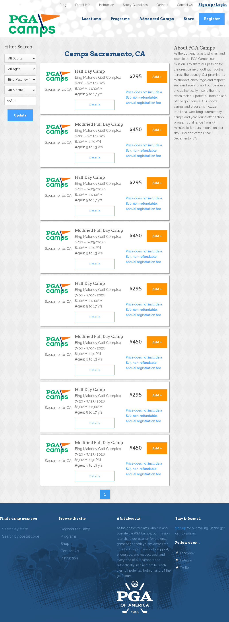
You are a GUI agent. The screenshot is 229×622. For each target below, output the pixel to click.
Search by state (15, 529)
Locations (91, 19)
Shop (65, 544)
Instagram (187, 560)
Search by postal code (20, 536)
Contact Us (185, 5)
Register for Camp (76, 529)
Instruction (106, 5)
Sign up (180, 528)
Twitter (185, 567)
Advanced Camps (156, 19)
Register (212, 19)
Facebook (187, 553)
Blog (63, 5)
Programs (120, 19)
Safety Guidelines (135, 5)
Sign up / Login (212, 5)
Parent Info (82, 5)
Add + (157, 77)
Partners (162, 5)
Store (189, 19)
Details (94, 105)
